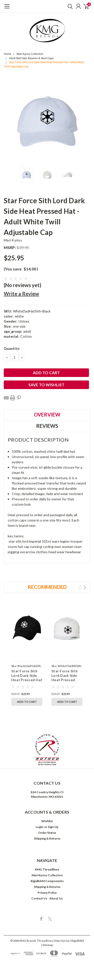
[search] (69, 6)
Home (7, 54)
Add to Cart (27, 701)
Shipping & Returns (47, 838)
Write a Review (21, 294)
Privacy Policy (47, 892)
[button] (47, 750)
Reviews (47, 426)
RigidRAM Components (47, 881)
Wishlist (47, 821)
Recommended (47, 587)
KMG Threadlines (47, 869)
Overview (47, 414)
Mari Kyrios (13, 240)
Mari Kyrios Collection (30, 54)
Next (84, 587)
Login (39, 827)
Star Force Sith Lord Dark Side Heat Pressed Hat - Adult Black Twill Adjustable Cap (26, 682)
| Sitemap (47, 945)
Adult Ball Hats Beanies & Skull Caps (31, 58)
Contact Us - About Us (47, 898)
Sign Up (53, 827)
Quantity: (12, 348)
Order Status (47, 833)
